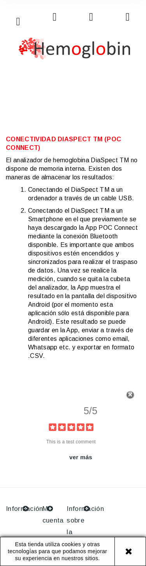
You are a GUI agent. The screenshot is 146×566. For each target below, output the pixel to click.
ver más (80, 457)
